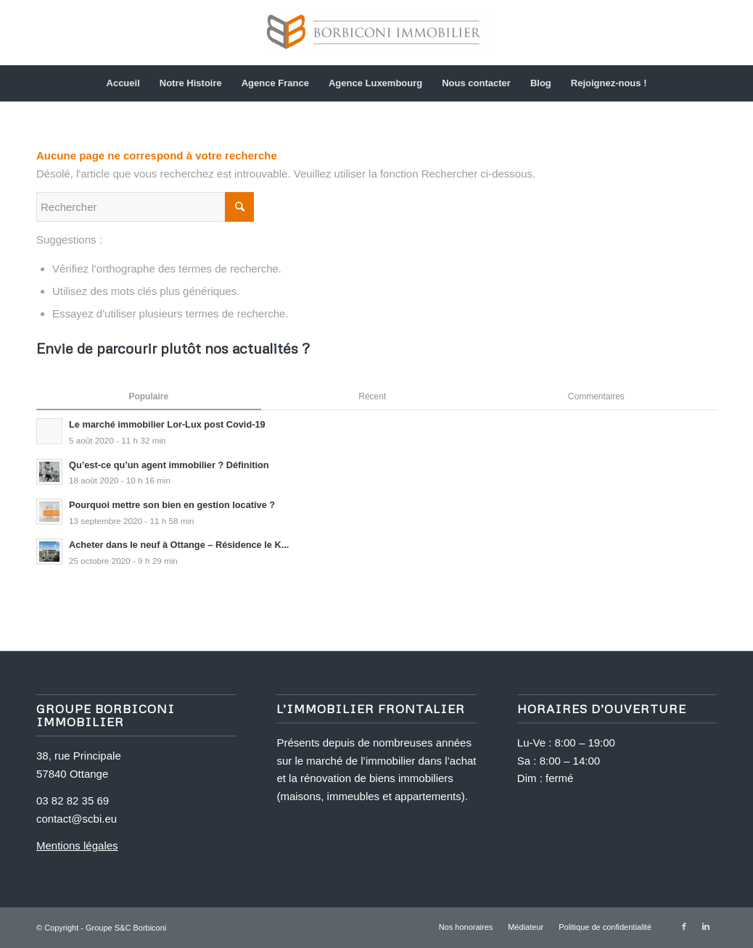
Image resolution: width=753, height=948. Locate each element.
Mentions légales (77, 845)
